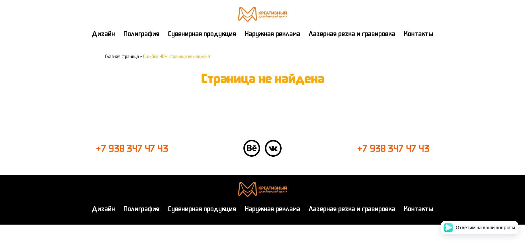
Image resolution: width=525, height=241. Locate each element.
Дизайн (103, 33)
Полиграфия (141, 33)
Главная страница (122, 56)
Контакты (418, 33)
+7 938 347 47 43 (132, 148)
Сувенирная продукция (202, 33)
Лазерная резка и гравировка (352, 33)
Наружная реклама (272, 33)
